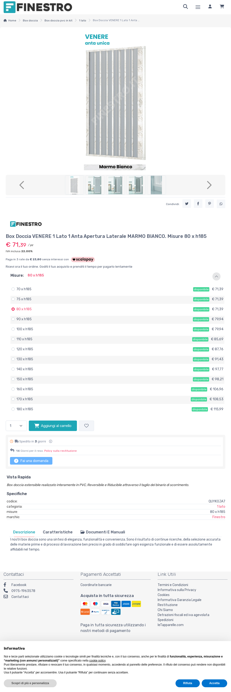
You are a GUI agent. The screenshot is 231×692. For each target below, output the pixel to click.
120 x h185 (24, 349)
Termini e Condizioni (173, 585)
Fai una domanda (31, 461)
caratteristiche (58, 532)
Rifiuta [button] (187, 683)
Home (12, 20)
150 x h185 (24, 379)
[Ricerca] (185, 7)
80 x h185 (24, 309)
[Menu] (198, 7)
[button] (115, 276)
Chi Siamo (165, 610)
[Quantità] (16, 426)
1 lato (82, 20)
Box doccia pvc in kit (58, 20)
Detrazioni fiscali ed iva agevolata (183, 615)
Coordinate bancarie (96, 585)
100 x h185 (24, 329)
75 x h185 (23, 299)
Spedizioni (165, 620)
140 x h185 (24, 369)
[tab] (24, 532)
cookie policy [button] (97, 660)
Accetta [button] (214, 683)
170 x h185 (24, 399)
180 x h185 (24, 409)
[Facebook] (38, 585)
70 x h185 (23, 289)
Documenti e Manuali (102, 532)
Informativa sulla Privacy (177, 590)
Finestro (218, 517)
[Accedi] (210, 7)
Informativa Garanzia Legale (179, 600)
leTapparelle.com (171, 625)
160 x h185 (24, 389)
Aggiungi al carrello (52, 426)
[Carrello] (221, 7)
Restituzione (168, 605)
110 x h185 (24, 339)
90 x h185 (24, 319)
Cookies (164, 595)
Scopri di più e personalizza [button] (30, 683)
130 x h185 (24, 359)
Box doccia (30, 20)
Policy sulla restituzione (60, 450)
